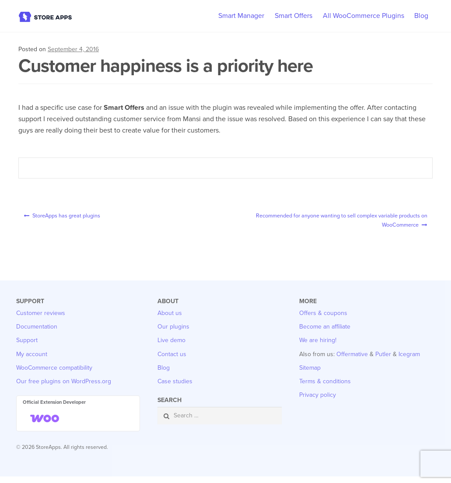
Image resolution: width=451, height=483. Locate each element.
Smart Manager (241, 15)
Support (27, 347)
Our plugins (173, 333)
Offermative (352, 360)
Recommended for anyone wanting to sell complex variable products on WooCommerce (335, 223)
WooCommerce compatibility (54, 374)
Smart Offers (293, 15)
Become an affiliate (324, 333)
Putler (383, 360)
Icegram (409, 360)
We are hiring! (317, 347)
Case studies (174, 388)
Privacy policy (317, 402)
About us (169, 319)
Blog (421, 15)
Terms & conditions (325, 388)
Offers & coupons (323, 319)
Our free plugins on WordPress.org (63, 388)
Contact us (171, 360)
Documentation (36, 333)
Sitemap (310, 374)
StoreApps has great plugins (79, 217)
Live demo (171, 347)
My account (31, 360)
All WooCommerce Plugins (363, 15)
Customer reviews (40, 319)
